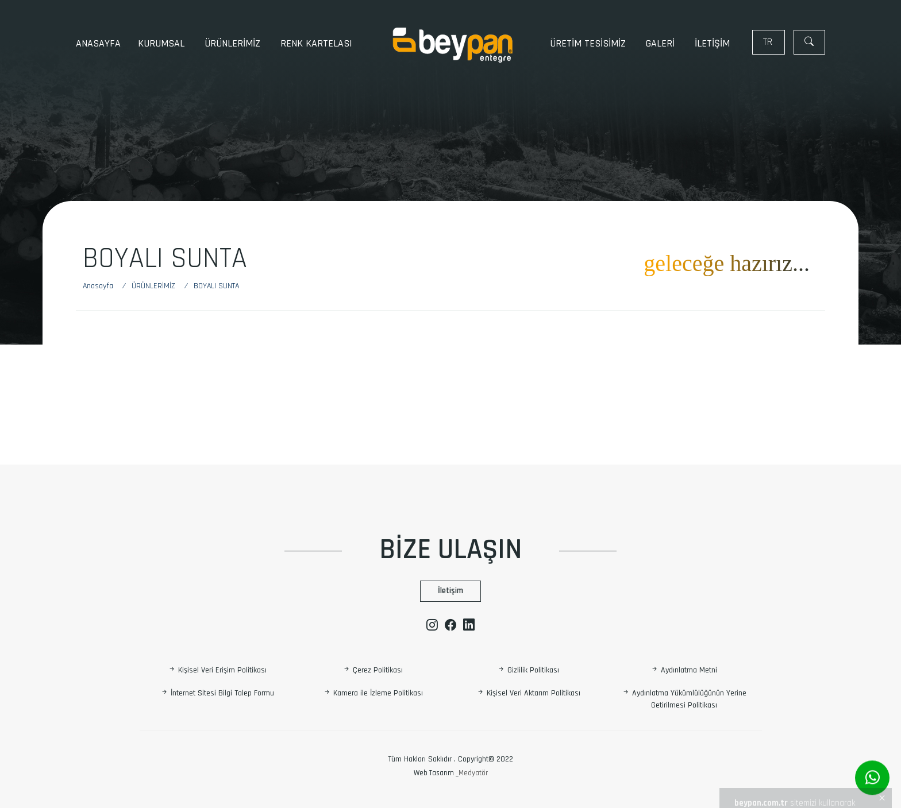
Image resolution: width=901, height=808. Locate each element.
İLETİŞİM (712, 43)
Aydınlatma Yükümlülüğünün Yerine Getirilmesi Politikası (684, 699)
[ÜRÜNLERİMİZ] (156, 286)
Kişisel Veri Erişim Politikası (217, 670)
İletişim (450, 590)
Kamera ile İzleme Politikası (373, 693)
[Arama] (809, 42)
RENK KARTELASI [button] (317, 43)
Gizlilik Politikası (528, 670)
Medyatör (473, 773)
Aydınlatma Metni (683, 670)
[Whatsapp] (872, 778)
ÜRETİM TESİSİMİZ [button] (589, 43)
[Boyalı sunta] (216, 286)
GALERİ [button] (661, 43)
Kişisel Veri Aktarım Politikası (528, 693)
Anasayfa (98, 43)
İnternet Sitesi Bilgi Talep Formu (217, 693)
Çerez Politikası (372, 670)
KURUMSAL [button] (162, 43)
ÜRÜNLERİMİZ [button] (234, 43)
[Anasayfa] (104, 286)
